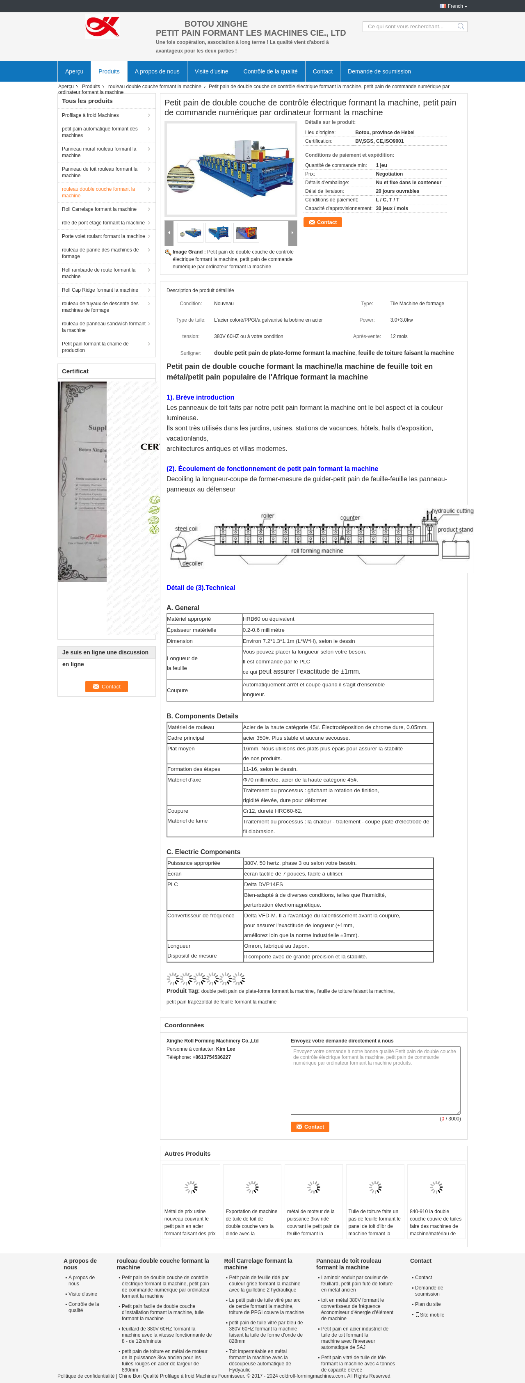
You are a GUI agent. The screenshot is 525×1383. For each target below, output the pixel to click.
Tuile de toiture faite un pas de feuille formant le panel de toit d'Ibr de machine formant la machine (375, 1226)
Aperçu (74, 71)
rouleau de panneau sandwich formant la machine (104, 327)
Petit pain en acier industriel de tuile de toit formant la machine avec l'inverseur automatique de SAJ (354, 1338)
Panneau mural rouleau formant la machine (99, 152)
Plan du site (428, 1304)
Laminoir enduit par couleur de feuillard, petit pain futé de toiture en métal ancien (357, 1284)
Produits (108, 71)
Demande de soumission (379, 71)
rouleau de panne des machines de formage (100, 253)
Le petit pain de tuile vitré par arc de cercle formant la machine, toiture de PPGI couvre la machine (266, 1306)
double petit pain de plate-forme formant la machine (257, 991)
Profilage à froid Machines (90, 115)
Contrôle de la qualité (271, 71)
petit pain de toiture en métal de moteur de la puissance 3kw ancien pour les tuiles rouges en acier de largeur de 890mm (165, 1361)
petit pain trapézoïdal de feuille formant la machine (221, 1002)
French (455, 6)
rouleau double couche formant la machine (154, 86)
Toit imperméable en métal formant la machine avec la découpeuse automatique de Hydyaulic (260, 1361)
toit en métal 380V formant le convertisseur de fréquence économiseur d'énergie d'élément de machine (357, 1309)
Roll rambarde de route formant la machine (98, 273)
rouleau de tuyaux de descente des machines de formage (100, 307)
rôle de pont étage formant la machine (103, 223)
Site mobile (429, 1315)
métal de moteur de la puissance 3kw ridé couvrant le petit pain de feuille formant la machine (313, 1226)
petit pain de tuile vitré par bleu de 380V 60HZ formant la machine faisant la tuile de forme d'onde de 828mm (266, 1332)
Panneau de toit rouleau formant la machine (99, 172)
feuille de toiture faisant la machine (355, 991)
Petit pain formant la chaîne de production (95, 347)
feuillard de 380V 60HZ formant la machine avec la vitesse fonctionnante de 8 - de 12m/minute (167, 1335)
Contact (323, 71)
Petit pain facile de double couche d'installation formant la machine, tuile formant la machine (163, 1312)
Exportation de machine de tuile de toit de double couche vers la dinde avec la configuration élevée (251, 1226)
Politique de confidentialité (85, 1376)
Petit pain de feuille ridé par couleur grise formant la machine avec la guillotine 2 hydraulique (264, 1284)
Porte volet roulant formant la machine (103, 236)
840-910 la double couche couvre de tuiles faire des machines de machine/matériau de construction (435, 1226)
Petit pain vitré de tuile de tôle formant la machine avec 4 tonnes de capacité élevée (358, 1364)
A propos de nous (157, 71)
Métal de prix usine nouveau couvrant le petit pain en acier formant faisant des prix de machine (190, 1226)
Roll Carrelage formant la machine (99, 209)
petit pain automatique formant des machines (100, 132)
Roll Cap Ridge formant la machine (100, 290)
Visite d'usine (211, 71)
